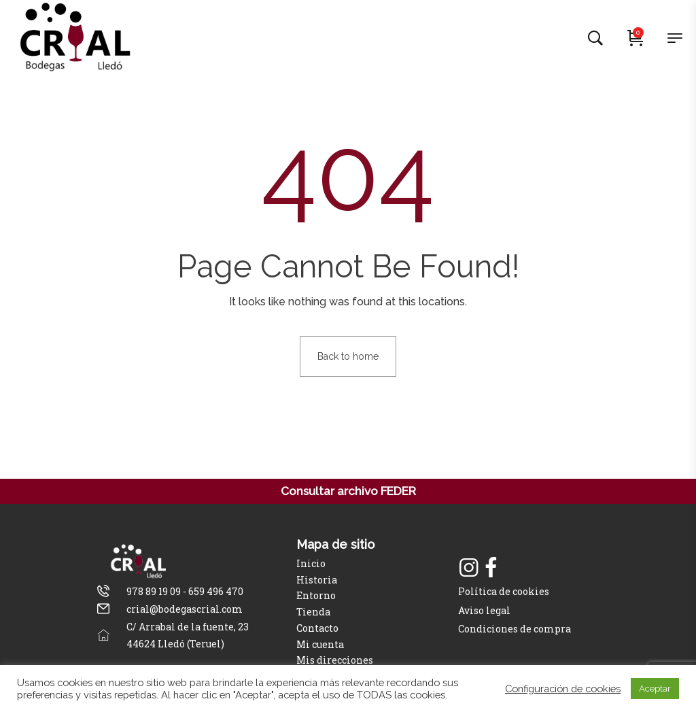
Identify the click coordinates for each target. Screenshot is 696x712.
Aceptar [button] (655, 688)
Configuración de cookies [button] (563, 688)
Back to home (348, 356)
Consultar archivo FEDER (348, 491)
